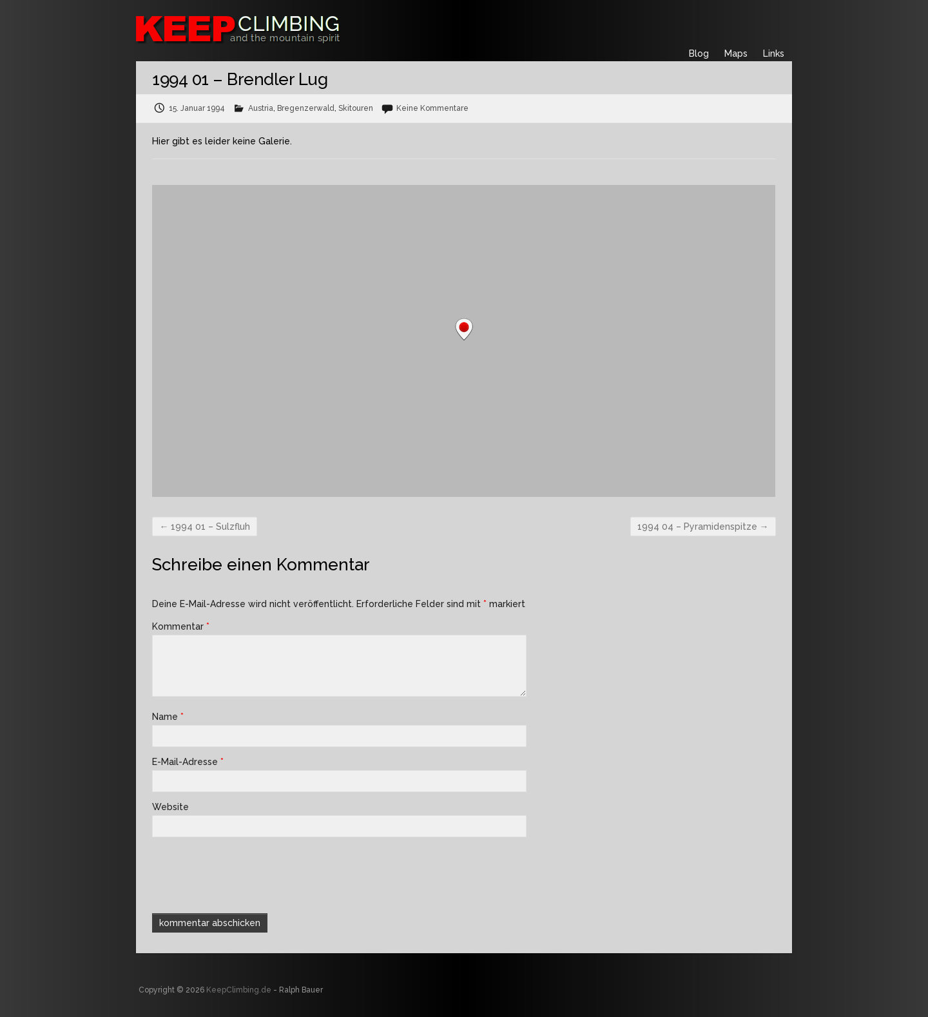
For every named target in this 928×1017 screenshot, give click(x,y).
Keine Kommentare (432, 108)
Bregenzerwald (305, 108)
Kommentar (180, 626)
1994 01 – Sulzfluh (204, 526)
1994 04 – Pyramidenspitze (703, 526)
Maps (736, 53)
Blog (699, 53)
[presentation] (239, 873)
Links (773, 53)
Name (168, 717)
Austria (260, 108)
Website (170, 807)
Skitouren (355, 108)
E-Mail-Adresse (188, 762)
